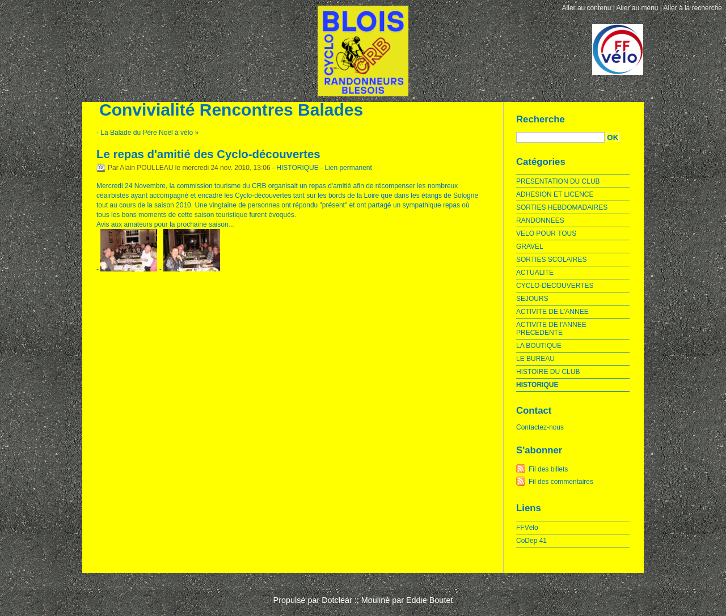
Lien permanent (348, 168)
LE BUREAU (535, 359)
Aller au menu (637, 8)
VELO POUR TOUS (546, 233)
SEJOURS (532, 299)
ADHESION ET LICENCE (554, 194)
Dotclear (337, 600)
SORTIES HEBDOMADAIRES (561, 207)
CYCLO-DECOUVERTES (554, 286)
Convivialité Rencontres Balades (231, 109)
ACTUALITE (535, 273)
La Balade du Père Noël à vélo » (149, 133)
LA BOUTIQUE (539, 346)
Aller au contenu (586, 8)
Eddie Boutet (429, 600)
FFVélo (527, 528)
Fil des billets (548, 469)
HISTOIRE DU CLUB (548, 372)
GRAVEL (529, 246)
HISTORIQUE (297, 168)
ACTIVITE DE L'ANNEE (552, 312)
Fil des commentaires (561, 482)
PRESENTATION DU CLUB (558, 181)
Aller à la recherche (693, 8)
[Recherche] (560, 137)
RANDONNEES (540, 220)
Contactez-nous (540, 427)
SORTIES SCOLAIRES (551, 260)
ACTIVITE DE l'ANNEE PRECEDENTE (551, 329)
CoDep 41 (531, 541)
